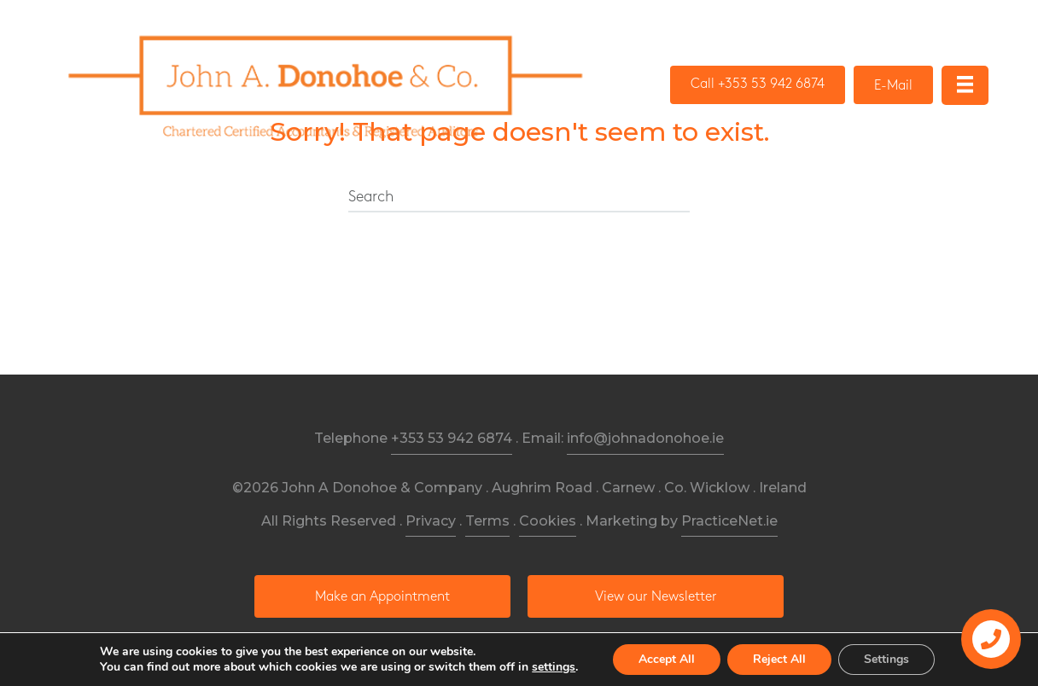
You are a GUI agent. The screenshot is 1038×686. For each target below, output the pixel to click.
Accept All (667, 659)
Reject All (779, 659)
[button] (757, 85)
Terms (487, 521)
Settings (886, 659)
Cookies (547, 521)
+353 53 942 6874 (451, 438)
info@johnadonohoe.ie (645, 438)
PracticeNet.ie (729, 521)
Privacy (430, 521)
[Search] (519, 197)
